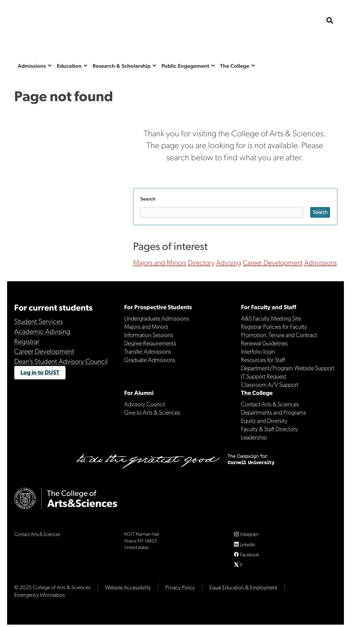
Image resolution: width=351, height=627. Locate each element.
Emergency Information (39, 596)
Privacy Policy (180, 589)
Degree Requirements (150, 343)
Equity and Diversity (264, 420)
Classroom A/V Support (269, 384)
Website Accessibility (128, 589)
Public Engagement (185, 65)
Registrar (26, 341)
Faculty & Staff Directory (269, 428)
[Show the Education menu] (85, 65)
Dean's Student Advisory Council (61, 361)
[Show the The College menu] (253, 65)
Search (147, 198)
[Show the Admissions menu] (49, 65)
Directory (201, 262)
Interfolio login (258, 351)
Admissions (32, 65)
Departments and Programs (273, 412)
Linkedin (247, 546)
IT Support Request (263, 376)
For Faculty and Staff (268, 307)
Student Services (38, 321)
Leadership (254, 437)
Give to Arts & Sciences (152, 412)
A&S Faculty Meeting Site (271, 318)
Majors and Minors (159, 262)
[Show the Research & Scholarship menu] (154, 65)
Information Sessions (148, 334)
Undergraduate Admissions (156, 318)
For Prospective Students (158, 307)
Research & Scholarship (122, 65)
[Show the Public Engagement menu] (213, 65)
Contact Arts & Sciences (270, 404)
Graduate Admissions (149, 359)
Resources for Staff (263, 359)
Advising (228, 262)
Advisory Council (144, 404)
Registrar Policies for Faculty (274, 326)
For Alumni (138, 392)
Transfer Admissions (147, 351)
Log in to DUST (39, 372)
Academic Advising (42, 331)
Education (69, 65)
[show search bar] (330, 21)
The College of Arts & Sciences (73, 43)
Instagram (249, 536)
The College (234, 65)
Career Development (273, 262)
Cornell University (43, 21)
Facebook (249, 556)
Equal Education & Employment (243, 589)
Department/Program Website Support (287, 367)
